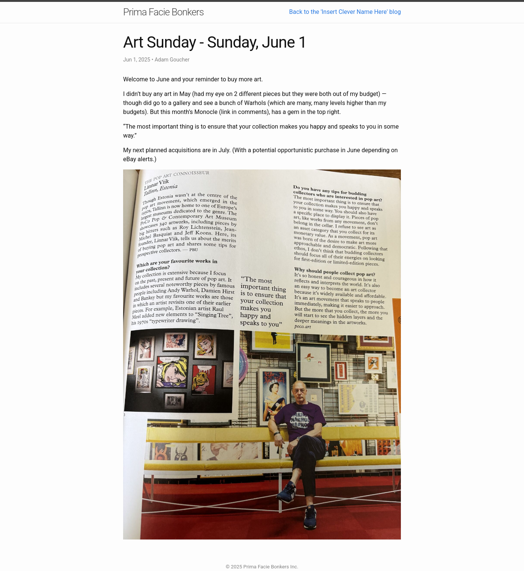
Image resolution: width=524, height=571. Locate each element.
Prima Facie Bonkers (163, 12)
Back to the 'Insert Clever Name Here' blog (345, 11)
